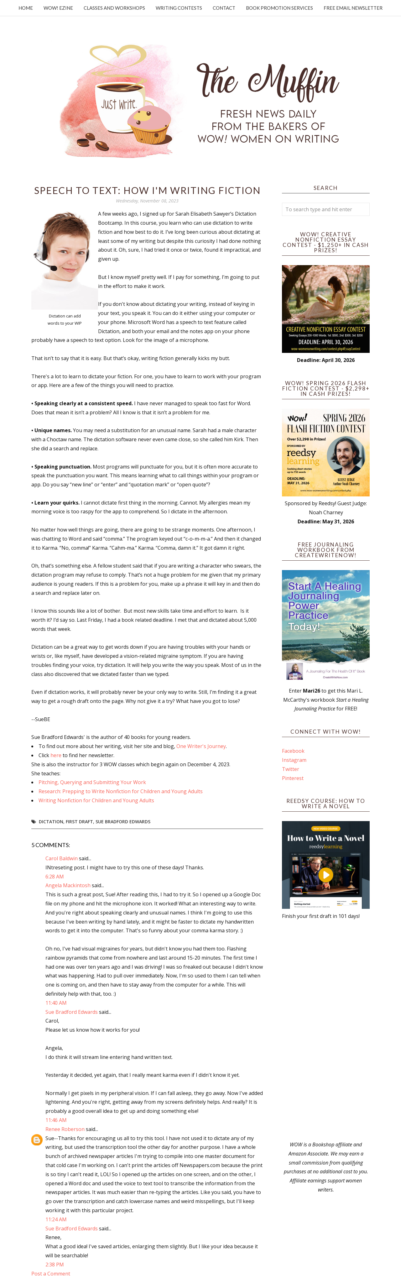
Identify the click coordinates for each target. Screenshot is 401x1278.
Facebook (293, 750)
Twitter (290, 769)
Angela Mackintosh (68, 885)
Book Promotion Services (279, 8)
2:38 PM (54, 1264)
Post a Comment (50, 1273)
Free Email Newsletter (353, 8)
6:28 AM (54, 876)
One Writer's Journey (201, 746)
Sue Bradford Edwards (123, 822)
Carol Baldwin (61, 858)
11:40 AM (56, 1002)
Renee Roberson (65, 1129)
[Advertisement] (326, 1030)
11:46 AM (56, 1120)
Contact (224, 8)
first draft (79, 822)
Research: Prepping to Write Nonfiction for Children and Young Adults (121, 791)
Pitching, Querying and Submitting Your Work (92, 782)
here (55, 755)
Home (25, 8)
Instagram (294, 760)
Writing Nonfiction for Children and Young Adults (96, 800)
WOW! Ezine (58, 8)
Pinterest (293, 778)
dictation (51, 822)
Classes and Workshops (114, 8)
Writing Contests (179, 8)
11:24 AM (56, 1219)
